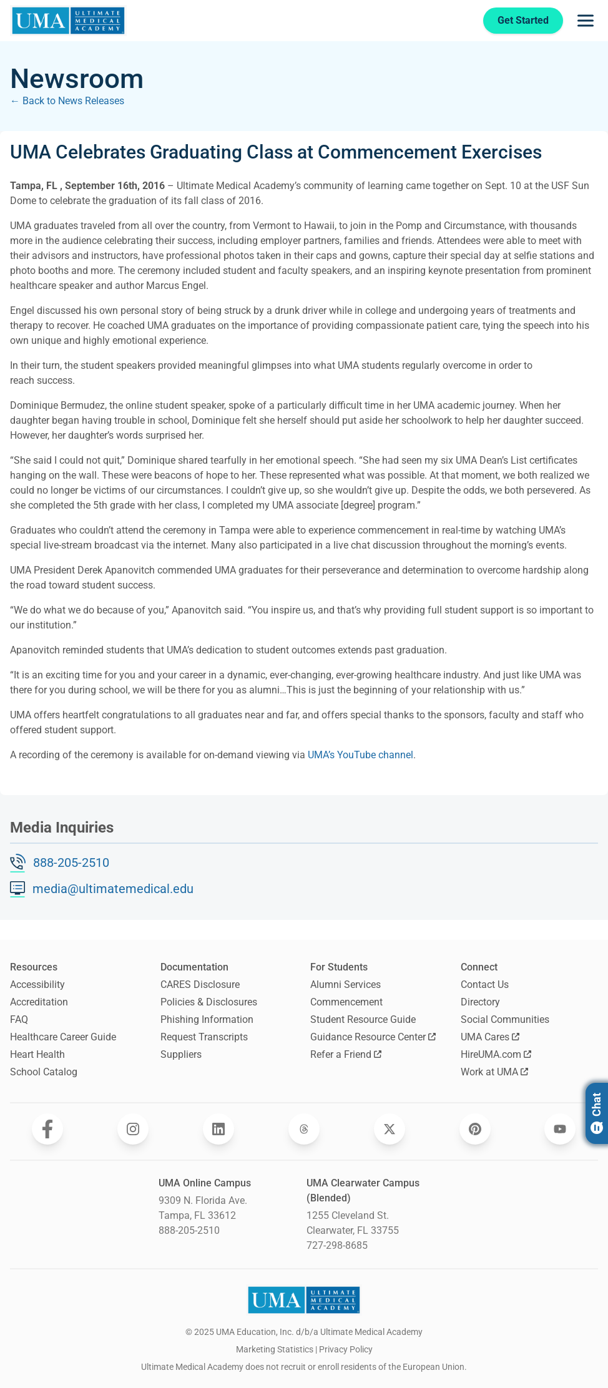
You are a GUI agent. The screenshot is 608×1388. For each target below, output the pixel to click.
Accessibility (37, 984)
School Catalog (43, 1072)
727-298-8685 (337, 1245)
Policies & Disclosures (208, 1002)
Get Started (517, 20)
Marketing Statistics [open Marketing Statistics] (274, 1349)
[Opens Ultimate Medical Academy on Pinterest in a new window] (475, 1129)
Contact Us (485, 984)
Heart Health (37, 1054)
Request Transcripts (204, 1037)
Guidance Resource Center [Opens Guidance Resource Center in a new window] (373, 1037)
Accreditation (39, 1002)
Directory (480, 1002)
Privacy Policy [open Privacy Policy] (346, 1349)
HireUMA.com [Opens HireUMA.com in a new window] (496, 1054)
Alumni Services (345, 984)
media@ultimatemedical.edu (113, 888)
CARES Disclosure (200, 984)
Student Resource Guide (363, 1019)
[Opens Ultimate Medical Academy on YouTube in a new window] (560, 1129)
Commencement (346, 1002)
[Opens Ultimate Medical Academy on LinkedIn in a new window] (218, 1129)
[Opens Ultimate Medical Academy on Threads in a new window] (304, 1129)
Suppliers (181, 1054)
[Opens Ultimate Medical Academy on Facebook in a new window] (47, 1129)
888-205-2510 (71, 862)
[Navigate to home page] (68, 20)
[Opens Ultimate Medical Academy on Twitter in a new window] (389, 1129)
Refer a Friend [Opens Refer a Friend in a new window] (345, 1054)
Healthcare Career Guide (63, 1037)
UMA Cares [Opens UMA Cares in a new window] (490, 1037)
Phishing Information (206, 1019)
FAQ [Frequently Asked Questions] (19, 1019)
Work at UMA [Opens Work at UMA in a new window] (494, 1072)
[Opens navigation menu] (585, 21)
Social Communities (505, 1019)
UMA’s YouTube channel (360, 755)
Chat (596, 1113)
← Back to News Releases (67, 101)
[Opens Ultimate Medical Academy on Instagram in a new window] (133, 1129)
